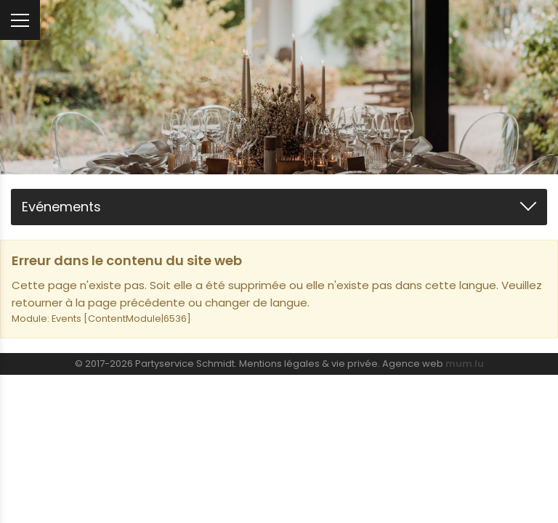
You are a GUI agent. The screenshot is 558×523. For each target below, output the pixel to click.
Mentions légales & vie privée (308, 363)
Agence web (412, 363)
